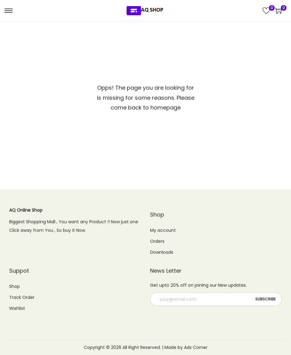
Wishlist (17, 308)
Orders (157, 241)
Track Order (22, 297)
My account (163, 230)
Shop (14, 286)
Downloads (161, 252)
